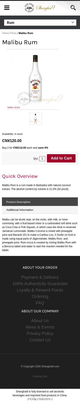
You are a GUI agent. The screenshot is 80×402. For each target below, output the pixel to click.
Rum (13, 33)
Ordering (40, 296)
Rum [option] (10, 22)
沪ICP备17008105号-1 (40, 399)
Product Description (18, 202)
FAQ (40, 302)
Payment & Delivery (40, 277)
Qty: (35, 158)
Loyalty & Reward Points (40, 290)
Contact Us (40, 339)
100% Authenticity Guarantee (40, 283)
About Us (40, 320)
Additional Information (19, 209)
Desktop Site (40, 376)
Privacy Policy (40, 333)
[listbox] (40, 22)
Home (5, 33)
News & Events (40, 327)
